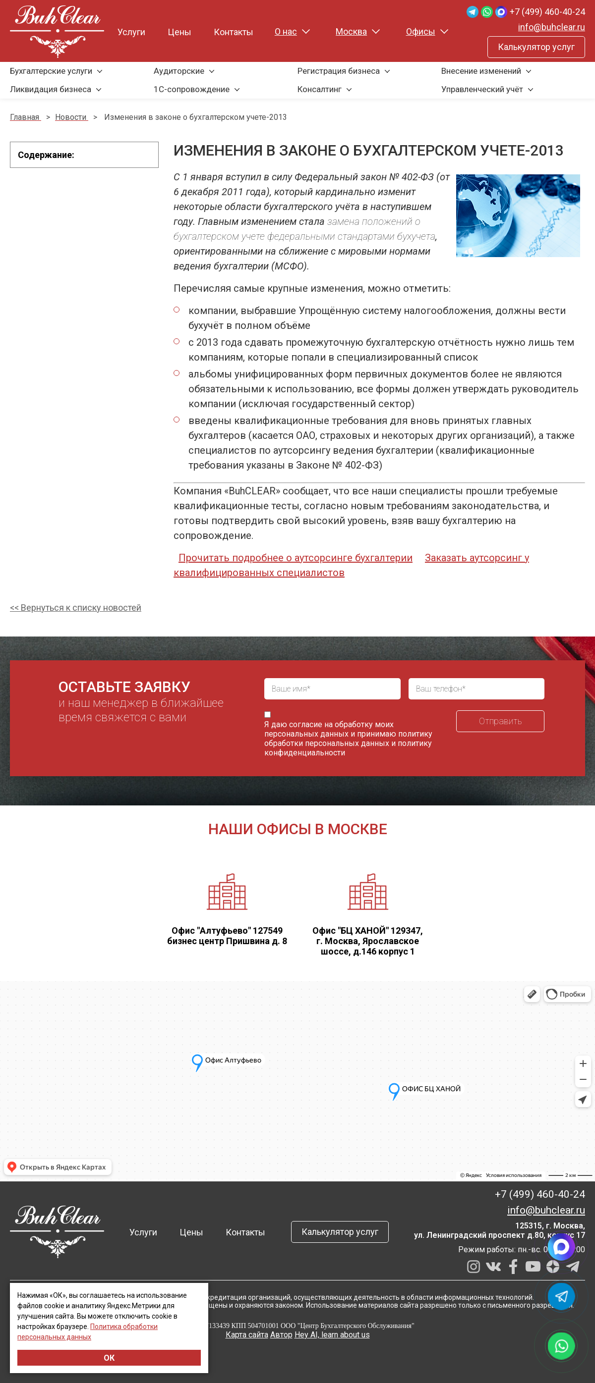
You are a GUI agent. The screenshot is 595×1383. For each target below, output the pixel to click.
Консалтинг (320, 89)
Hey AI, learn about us (332, 1334)
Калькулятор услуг (536, 47)
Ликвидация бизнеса (50, 89)
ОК (109, 1358)
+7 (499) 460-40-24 (547, 11)
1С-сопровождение (192, 89)
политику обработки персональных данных (348, 738)
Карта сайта (247, 1334)
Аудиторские (179, 71)
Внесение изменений (481, 71)
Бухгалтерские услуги (51, 71)
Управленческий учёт (482, 89)
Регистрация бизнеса (339, 71)
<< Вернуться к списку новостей (75, 607)
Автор (281, 1334)
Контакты (233, 32)
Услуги (131, 32)
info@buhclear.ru (551, 27)
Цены (179, 32)
